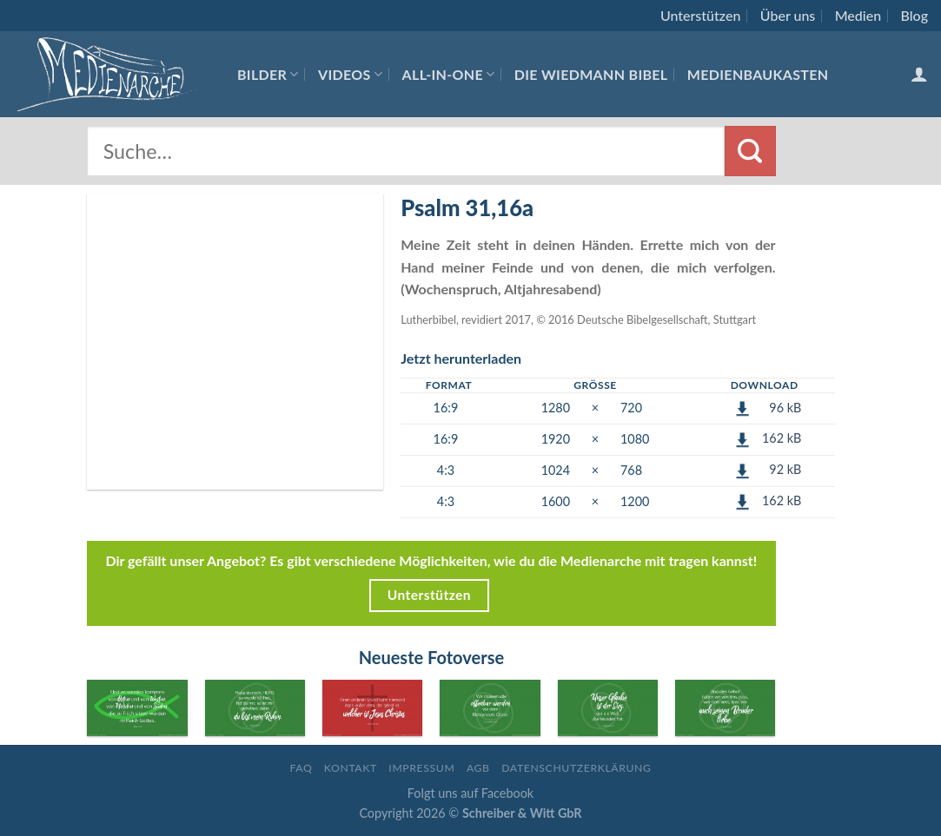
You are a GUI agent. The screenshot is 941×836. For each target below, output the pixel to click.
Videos (350, 74)
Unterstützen (700, 15)
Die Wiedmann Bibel (591, 74)
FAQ (300, 767)
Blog (914, 15)
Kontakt (350, 767)
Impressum (421, 767)
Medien (858, 15)
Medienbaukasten (758, 74)
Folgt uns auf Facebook (470, 793)
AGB (478, 767)
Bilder (268, 74)
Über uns (788, 15)
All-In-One (448, 74)
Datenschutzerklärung (576, 767)
